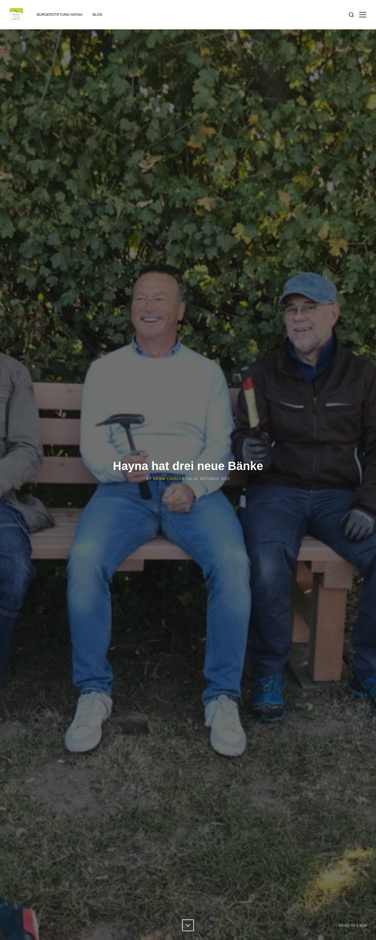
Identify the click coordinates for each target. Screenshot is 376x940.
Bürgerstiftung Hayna (59, 14)
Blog (97, 14)
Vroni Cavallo (169, 478)
